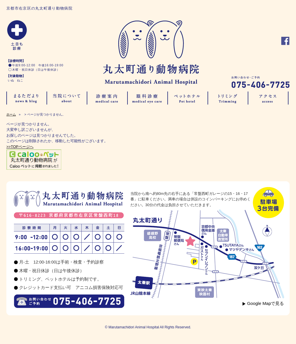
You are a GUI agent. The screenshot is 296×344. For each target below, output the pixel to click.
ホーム (11, 114)
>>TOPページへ (20, 146)
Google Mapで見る (265, 303)
